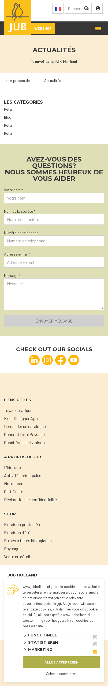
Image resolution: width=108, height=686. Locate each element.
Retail (8, 109)
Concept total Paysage (24, 434)
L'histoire (12, 467)
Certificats (13, 491)
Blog (7, 117)
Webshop (43, 28)
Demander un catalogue (25, 426)
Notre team (14, 483)
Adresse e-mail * (17, 254)
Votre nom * (13, 190)
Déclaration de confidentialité (30, 499)
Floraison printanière (22, 524)
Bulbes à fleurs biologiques (28, 540)
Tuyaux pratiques (19, 410)
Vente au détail (17, 556)
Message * (12, 275)
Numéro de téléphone (21, 232)
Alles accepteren (61, 662)
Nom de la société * (19, 211)
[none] (86, 8)
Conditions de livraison (24, 442)
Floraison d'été (17, 532)
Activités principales (22, 475)
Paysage (11, 548)
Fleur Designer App (21, 418)
